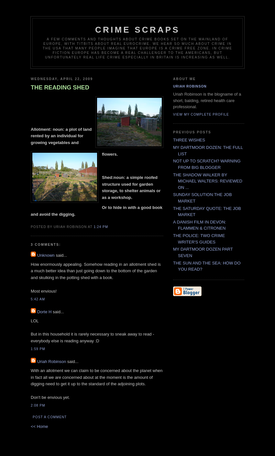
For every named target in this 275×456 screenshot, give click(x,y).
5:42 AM (38, 299)
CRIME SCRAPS (137, 30)
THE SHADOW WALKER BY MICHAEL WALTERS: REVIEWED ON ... (207, 181)
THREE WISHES (189, 140)
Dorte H (44, 311)
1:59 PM (38, 349)
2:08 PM (38, 405)
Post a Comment (50, 417)
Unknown (46, 255)
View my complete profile (201, 114)
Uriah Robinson (51, 361)
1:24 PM (101, 227)
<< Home (39, 426)
